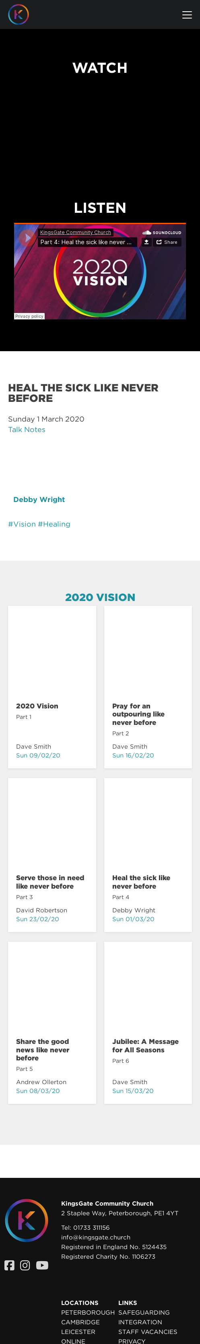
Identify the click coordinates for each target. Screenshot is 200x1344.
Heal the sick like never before (141, 882)
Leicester (78, 1332)
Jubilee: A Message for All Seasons (145, 1045)
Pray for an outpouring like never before (138, 714)
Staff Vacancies (147, 1332)
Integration (140, 1322)
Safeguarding (144, 1312)
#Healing (54, 524)
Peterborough (88, 1312)
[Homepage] (24, 14)
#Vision (22, 524)
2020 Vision (100, 597)
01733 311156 (91, 1227)
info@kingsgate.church (95, 1237)
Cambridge (80, 1322)
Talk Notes (26, 429)
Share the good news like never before (42, 1049)
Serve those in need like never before (50, 882)
